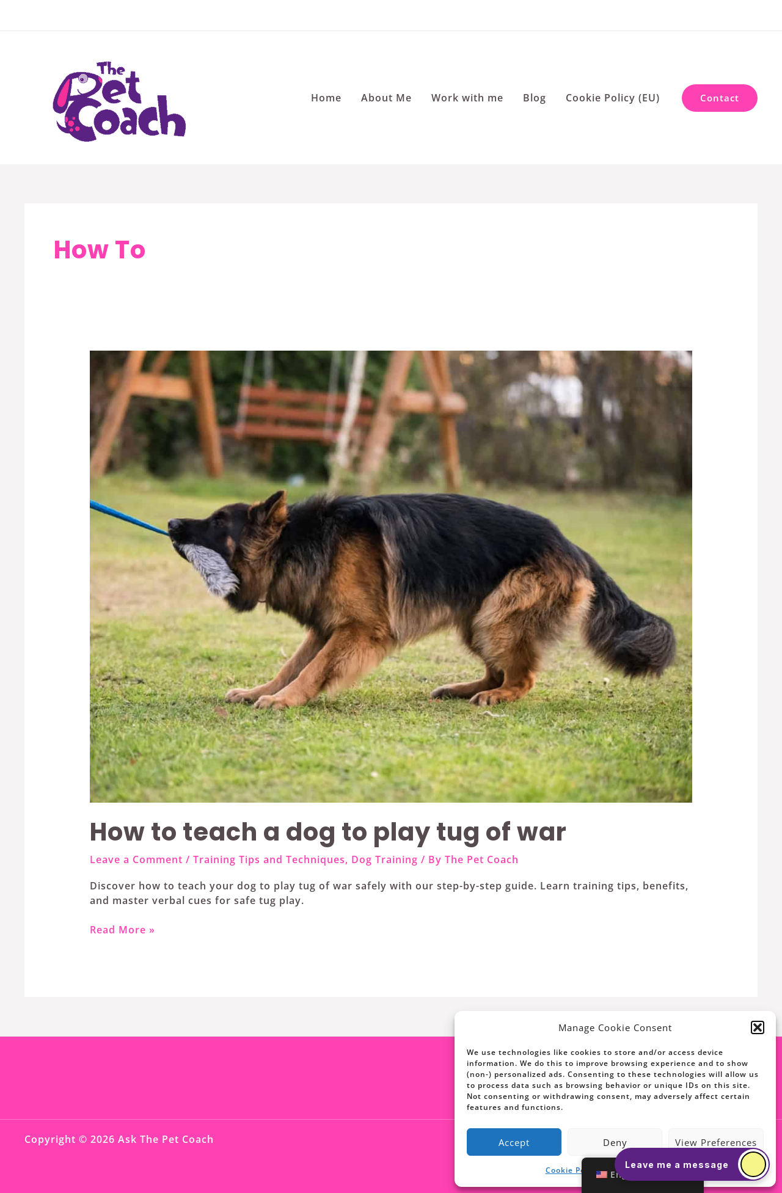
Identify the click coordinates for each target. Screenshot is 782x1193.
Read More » (122, 929)
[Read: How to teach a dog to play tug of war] (391, 576)
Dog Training (384, 859)
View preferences (716, 1142)
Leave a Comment (136, 859)
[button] (757, 1027)
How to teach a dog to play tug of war (328, 832)
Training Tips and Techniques (269, 859)
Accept (514, 1142)
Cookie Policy (572, 1170)
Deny (615, 1142)
